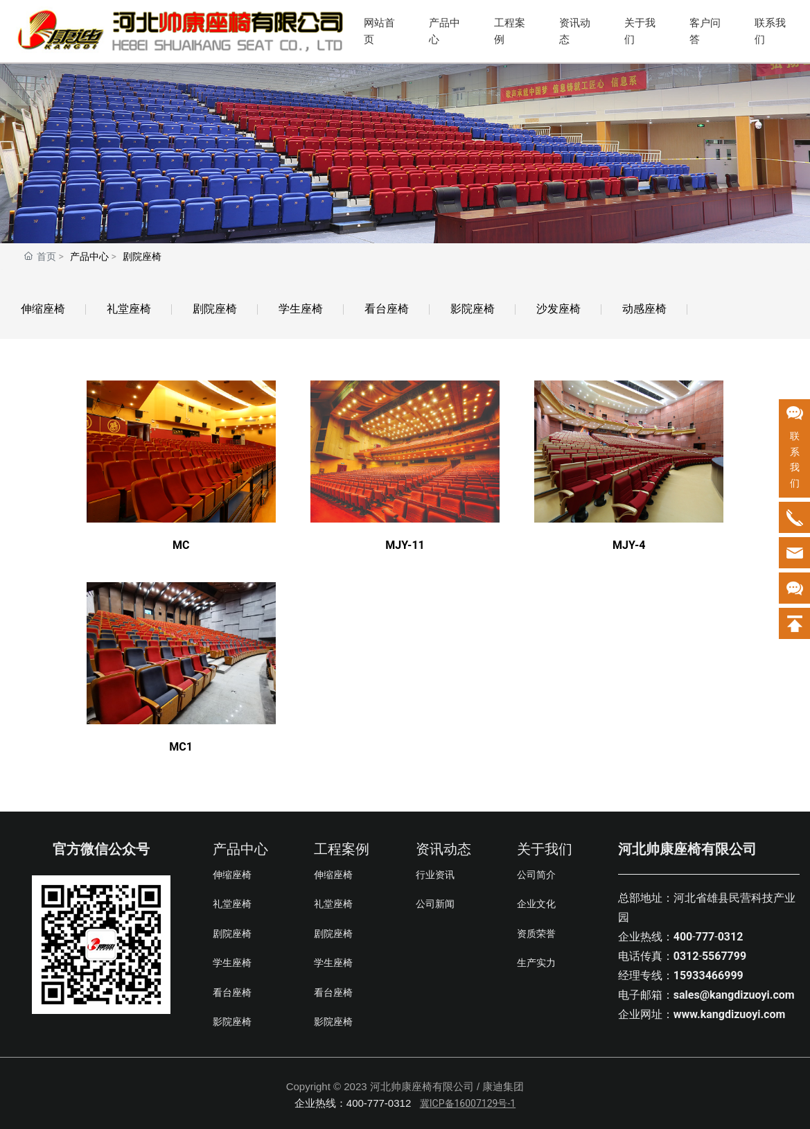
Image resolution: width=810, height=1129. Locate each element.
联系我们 (770, 31)
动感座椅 (644, 308)
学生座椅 (301, 308)
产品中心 (444, 31)
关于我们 (639, 31)
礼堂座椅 (129, 308)
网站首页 (379, 31)
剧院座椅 (215, 308)
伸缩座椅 (43, 308)
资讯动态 (574, 31)
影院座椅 (472, 308)
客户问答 (705, 31)
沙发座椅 (558, 308)
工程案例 (509, 31)
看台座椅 (386, 308)
